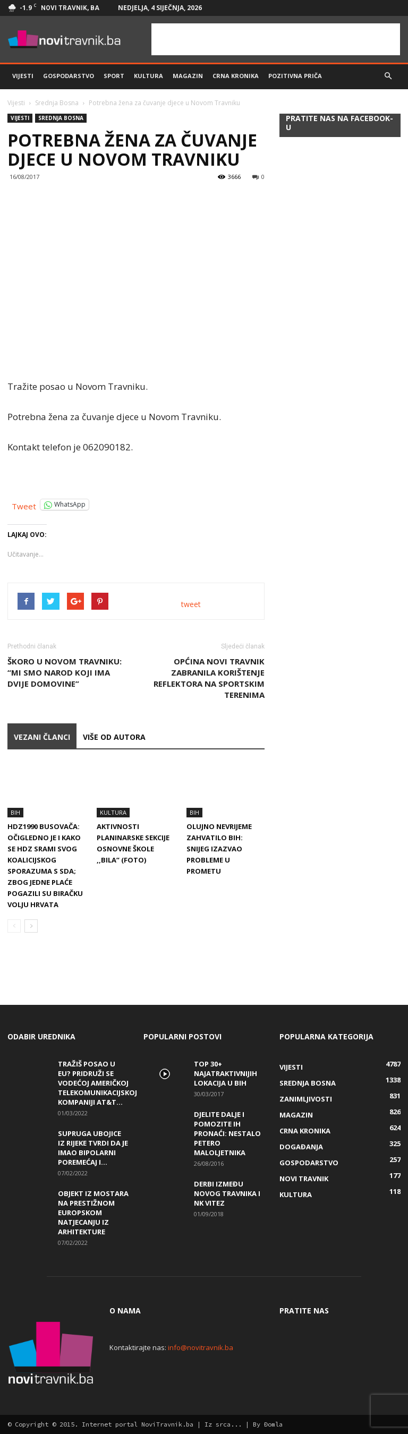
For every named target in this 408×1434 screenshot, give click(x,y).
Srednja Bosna (57, 102)
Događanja (301, 1146)
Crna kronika (235, 76)
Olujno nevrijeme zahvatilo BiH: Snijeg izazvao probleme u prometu (219, 849)
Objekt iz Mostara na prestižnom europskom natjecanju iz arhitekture (93, 1212)
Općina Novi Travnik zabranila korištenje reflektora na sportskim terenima (209, 678)
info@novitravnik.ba (200, 1347)
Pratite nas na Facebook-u (339, 123)
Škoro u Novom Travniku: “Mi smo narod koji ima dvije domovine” (64, 672)
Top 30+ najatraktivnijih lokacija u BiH (225, 1073)
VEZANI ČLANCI (42, 737)
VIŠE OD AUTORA (114, 737)
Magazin (188, 76)
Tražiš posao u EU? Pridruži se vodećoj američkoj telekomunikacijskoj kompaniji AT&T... (97, 1083)
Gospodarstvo (68, 76)
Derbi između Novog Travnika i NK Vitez (227, 1193)
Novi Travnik (303, 1178)
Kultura (148, 76)
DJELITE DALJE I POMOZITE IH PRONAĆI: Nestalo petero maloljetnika (227, 1133)
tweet (191, 604)
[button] (388, 76)
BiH (15, 812)
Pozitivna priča (295, 76)
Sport (114, 76)
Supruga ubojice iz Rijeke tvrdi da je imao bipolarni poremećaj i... (93, 1148)
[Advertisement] (275, 39)
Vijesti (22, 76)
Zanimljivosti (305, 1099)
